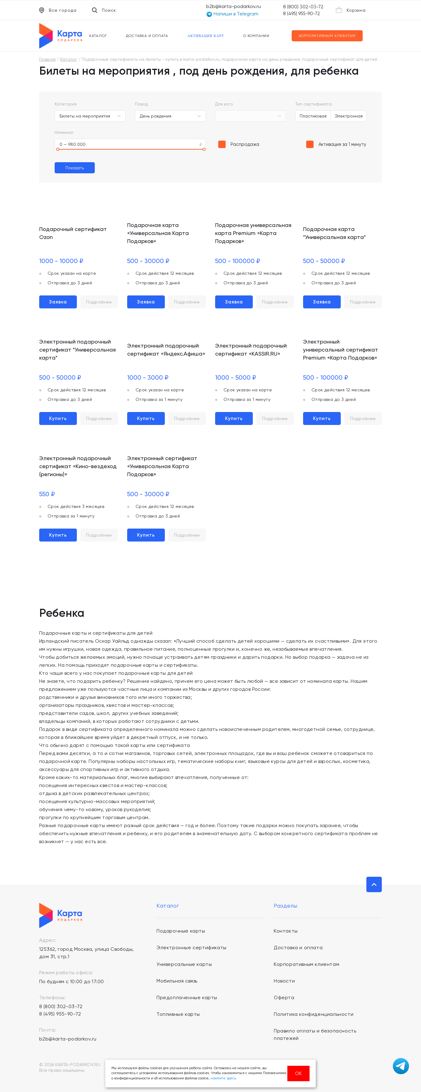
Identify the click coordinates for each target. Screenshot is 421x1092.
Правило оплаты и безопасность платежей (315, 1034)
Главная (47, 59)
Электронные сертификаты (191, 947)
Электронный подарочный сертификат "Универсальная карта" (77, 349)
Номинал (64, 132)
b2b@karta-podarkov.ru (233, 6)
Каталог (98, 36)
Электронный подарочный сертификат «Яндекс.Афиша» (166, 349)
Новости (284, 981)
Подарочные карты (180, 931)
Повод (141, 103)
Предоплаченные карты (186, 997)
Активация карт (205, 36)
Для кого (224, 103)
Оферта (284, 997)
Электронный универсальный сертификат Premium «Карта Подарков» (340, 349)
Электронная (349, 115)
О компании (256, 36)
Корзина (351, 10)
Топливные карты (178, 1014)
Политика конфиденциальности (313, 1014)
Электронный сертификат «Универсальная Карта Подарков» (162, 466)
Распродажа (245, 144)
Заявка (58, 302)
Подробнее (99, 301)
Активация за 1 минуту (342, 144)
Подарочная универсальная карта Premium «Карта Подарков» (253, 233)
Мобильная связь (177, 981)
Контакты (286, 931)
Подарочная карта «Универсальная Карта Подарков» (158, 233)
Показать (74, 167)
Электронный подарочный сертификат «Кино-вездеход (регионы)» (78, 466)
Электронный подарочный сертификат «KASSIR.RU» (251, 349)
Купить (58, 418)
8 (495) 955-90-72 (301, 13)
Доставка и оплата (147, 36)
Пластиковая (313, 115)
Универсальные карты (184, 964)
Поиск (104, 10)
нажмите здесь (223, 1078)
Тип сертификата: (313, 103)
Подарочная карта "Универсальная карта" (334, 233)
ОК (298, 1073)
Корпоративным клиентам (327, 36)
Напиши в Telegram (232, 14)
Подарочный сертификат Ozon (73, 233)
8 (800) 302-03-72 (303, 7)
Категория (66, 103)
